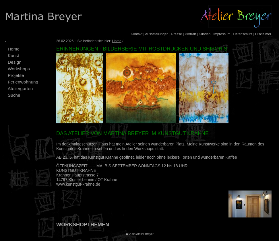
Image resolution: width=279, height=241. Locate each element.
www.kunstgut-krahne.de (78, 184)
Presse (176, 34)
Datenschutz (242, 34)
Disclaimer (263, 34)
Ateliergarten (20, 88)
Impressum (221, 34)
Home (14, 48)
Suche (14, 95)
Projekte (16, 75)
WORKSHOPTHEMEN (82, 225)
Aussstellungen (156, 34)
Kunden (204, 34)
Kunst (13, 55)
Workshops (19, 68)
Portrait (190, 34)
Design (15, 62)
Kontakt (137, 34)
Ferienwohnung (23, 81)
